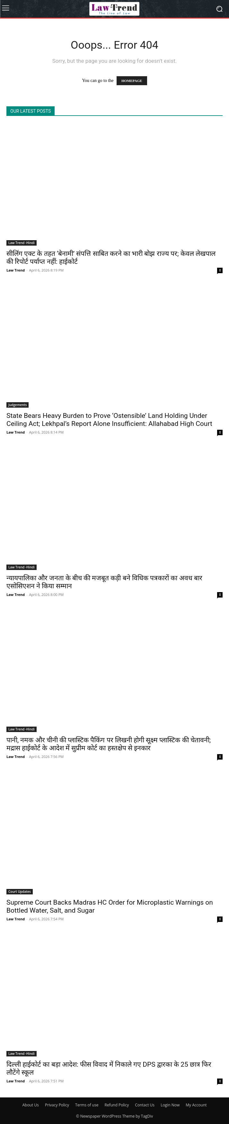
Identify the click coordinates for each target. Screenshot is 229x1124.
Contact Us (144, 1105)
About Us (30, 1105)
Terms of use (86, 1105)
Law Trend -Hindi (21, 242)
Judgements (17, 405)
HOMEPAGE (131, 81)
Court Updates (19, 891)
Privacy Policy (57, 1105)
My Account (196, 1105)
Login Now (170, 1105)
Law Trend (15, 270)
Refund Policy (117, 1105)
